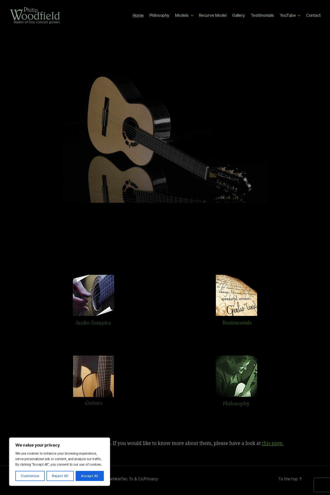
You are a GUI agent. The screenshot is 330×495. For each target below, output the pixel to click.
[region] (59, 462)
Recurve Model (213, 16)
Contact (313, 16)
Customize (30, 476)
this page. (272, 447)
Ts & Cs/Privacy (143, 482)
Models (182, 16)
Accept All (89, 476)
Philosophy (159, 16)
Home (138, 16)
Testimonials (262, 16)
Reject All (60, 476)
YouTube (288, 16)
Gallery (238, 16)
